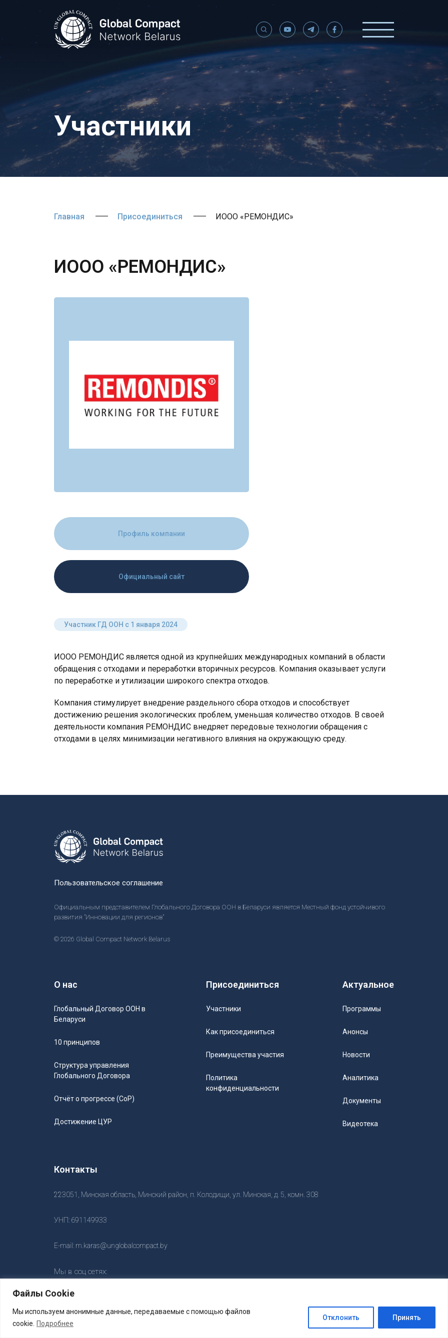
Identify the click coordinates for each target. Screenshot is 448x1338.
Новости (356, 1055)
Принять (406, 1318)
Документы (361, 1101)
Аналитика (360, 1078)
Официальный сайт (151, 577)
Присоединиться (150, 216)
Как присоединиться (240, 1032)
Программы (361, 1009)
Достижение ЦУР (83, 1122)
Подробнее (55, 1324)
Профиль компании (151, 534)
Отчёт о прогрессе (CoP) (94, 1099)
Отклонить (341, 1318)
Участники (223, 1009)
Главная (69, 216)
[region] (224, 1308)
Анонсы (355, 1032)
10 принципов (77, 1042)
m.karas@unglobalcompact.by (122, 1246)
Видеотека (360, 1124)
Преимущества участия (245, 1055)
